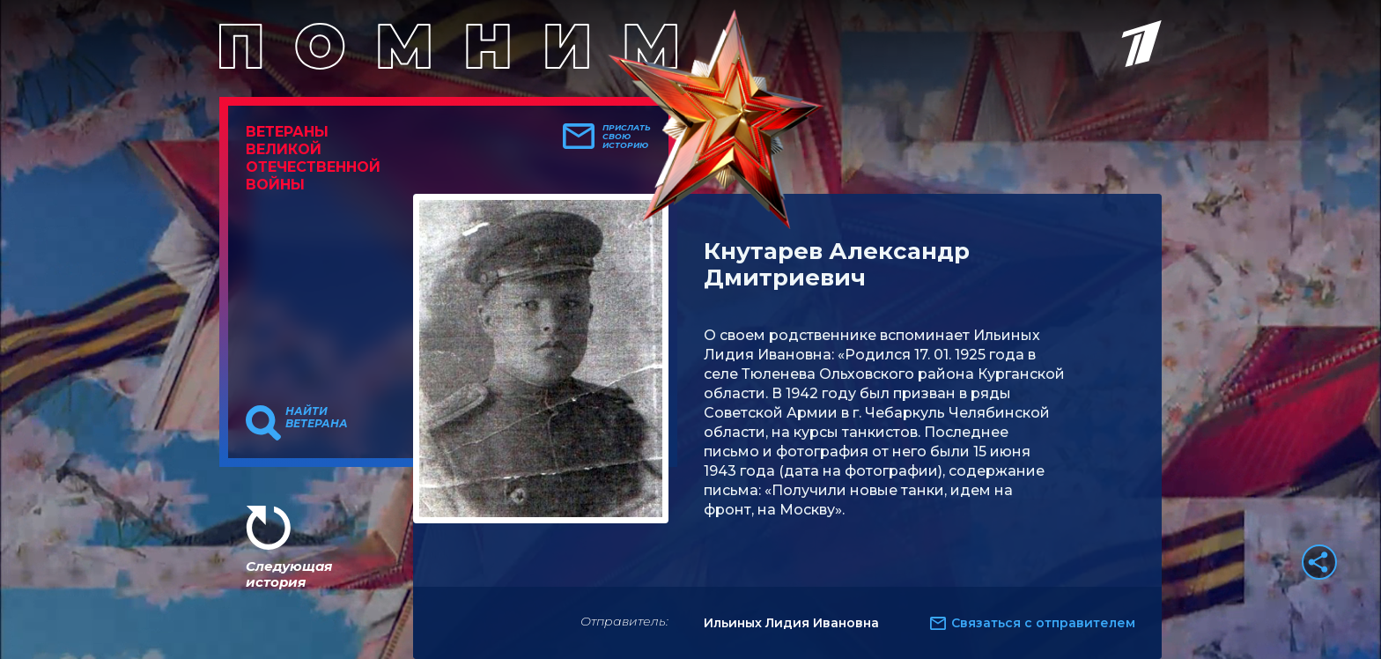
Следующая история (289, 574)
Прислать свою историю (626, 136)
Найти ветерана (316, 417)
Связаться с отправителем (1043, 623)
